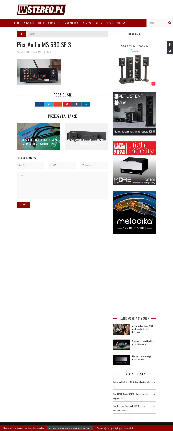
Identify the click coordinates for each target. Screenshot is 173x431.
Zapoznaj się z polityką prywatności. (114, 428)
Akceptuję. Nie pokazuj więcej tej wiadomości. (70, 428)
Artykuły (53, 23)
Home (17, 23)
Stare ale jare (71, 23)
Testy (41, 23)
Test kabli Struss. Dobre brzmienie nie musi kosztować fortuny (38, 142)
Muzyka (87, 23)
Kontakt (121, 23)
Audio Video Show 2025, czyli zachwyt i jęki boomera (143, 329)
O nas (110, 23)
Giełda (99, 23)
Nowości (29, 23)
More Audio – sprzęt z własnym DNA (142, 358)
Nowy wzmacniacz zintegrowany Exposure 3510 (86, 142)
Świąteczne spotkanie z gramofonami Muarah (143, 343)
